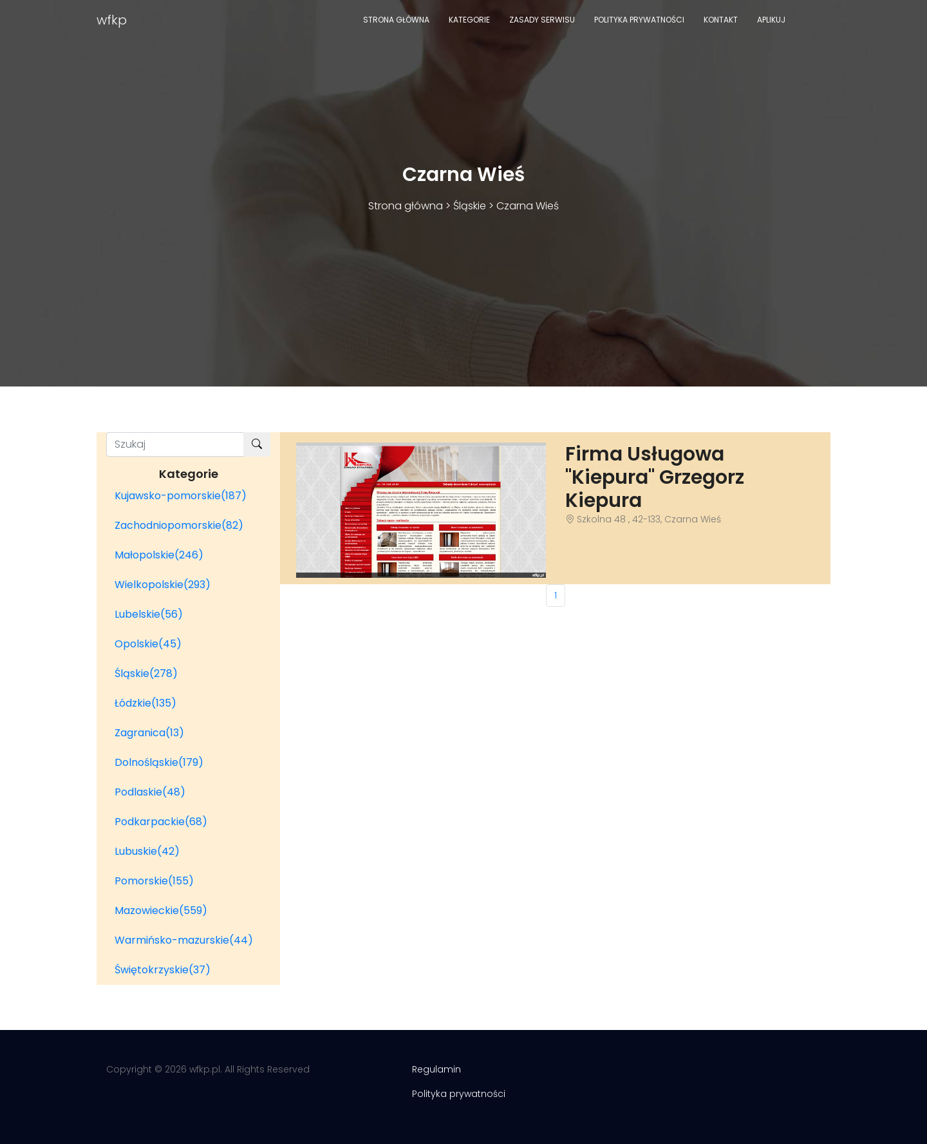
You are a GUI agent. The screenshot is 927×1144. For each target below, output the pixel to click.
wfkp (112, 20)
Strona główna (396, 19)
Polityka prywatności (639, 19)
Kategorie (469, 19)
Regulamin (436, 1069)
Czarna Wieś (527, 205)
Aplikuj (771, 19)
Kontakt (721, 19)
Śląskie (469, 205)
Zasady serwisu (542, 19)
